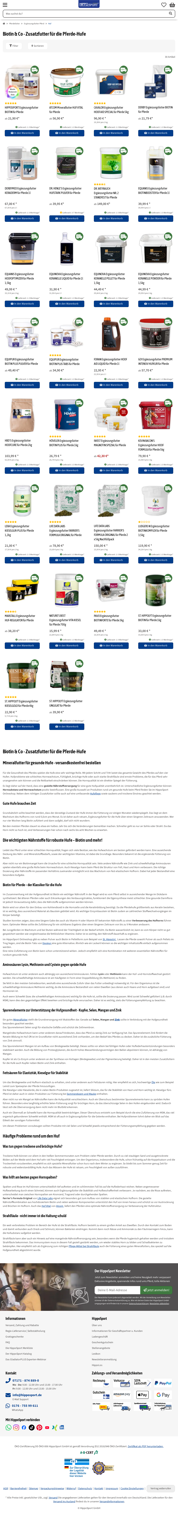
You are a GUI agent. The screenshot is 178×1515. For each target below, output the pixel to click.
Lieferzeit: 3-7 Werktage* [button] (72, 212)
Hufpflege (95, 794)
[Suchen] (84, 14)
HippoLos (97, 1365)
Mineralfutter (20, 1020)
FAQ (8, 1342)
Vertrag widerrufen (161, 1488)
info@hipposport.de (27, 1395)
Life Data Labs (45, 1198)
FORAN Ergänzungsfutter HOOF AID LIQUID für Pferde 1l (110, 361)
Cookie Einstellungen (132, 1488)
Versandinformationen (112, 1501)
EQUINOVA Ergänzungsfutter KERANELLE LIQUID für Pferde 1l (66, 276)
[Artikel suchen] (170, 14)
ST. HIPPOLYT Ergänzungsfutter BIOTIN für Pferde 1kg (154, 618)
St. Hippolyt (109, 939)
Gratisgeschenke (15, 1337)
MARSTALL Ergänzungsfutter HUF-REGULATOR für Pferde (20, 618)
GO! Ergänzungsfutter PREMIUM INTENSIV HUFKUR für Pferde (155, 361)
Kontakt (98, 1488)
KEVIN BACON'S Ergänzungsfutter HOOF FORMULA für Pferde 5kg (151, 445)
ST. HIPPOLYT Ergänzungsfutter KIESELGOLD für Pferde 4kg (21, 703)
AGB (5, 1488)
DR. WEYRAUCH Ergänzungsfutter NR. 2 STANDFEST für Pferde (106, 193)
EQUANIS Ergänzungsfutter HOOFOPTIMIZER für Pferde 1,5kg (19, 278)
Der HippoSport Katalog (19, 1354)
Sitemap (33, 1488)
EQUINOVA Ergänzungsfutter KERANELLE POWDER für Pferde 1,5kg (155, 278)
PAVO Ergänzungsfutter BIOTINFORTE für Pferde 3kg (109, 618)
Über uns (97, 1325)
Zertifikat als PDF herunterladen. (145, 1446)
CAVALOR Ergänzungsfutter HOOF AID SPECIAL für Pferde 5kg (111, 110)
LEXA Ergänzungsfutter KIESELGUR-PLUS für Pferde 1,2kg (19, 530)
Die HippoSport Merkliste (19, 1348)
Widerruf (71, 1488)
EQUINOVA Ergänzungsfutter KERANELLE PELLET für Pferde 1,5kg (109, 278)
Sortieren (37, 46)
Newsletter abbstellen (159, 1303)
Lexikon (96, 1354)
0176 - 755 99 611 (25, 1405)
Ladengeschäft (100, 1337)
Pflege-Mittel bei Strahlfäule (84, 1246)
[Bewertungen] (11, 103)
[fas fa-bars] (5, 5)
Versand (53, 1498)
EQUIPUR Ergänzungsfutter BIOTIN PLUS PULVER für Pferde (21, 361)
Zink (117, 1020)
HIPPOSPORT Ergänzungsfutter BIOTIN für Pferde (21, 110)
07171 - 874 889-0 (26, 1380)
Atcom (60, 1206)
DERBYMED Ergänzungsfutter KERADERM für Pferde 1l (20, 190)
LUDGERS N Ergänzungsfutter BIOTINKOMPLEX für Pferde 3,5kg (154, 530)
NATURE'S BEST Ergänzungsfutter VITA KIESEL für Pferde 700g (65, 620)
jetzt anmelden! (156, 1290)
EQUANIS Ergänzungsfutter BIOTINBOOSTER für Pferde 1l (154, 190)
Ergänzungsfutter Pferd (34, 23)
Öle (153, 1082)
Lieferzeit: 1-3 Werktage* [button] (27, 127)
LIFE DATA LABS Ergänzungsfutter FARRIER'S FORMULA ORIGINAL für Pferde (65, 530)
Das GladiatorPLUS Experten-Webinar (26, 1359)
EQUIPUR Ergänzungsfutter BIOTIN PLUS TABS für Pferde (64, 362)
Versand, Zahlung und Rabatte (22, 1325)
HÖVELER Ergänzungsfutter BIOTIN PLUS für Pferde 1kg (64, 443)
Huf (49, 23)
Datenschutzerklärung (139, 1303)
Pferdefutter (14, 23)
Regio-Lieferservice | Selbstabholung (25, 1331)
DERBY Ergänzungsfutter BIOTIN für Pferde (155, 109)
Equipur (47, 943)
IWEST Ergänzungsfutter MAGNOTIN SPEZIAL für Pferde (110, 443)
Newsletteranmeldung (104, 1359)
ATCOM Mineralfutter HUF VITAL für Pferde (66, 110)
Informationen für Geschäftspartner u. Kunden (117, 1331)
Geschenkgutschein (102, 1342)
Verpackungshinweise (52, 1488)
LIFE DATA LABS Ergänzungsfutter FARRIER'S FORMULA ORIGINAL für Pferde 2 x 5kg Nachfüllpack (111, 532)
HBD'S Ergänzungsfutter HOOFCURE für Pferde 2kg (18, 443)
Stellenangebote (101, 1348)
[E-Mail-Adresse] (118, 1290)
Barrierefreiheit (18, 1488)
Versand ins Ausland (64, 1501)
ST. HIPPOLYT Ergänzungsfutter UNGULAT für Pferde (65, 703)
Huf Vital (46, 1206)
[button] (164, 5)
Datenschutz (85, 1488)
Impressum (112, 1488)
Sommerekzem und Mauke (81, 1094)
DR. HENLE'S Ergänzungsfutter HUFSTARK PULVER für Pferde (65, 190)
